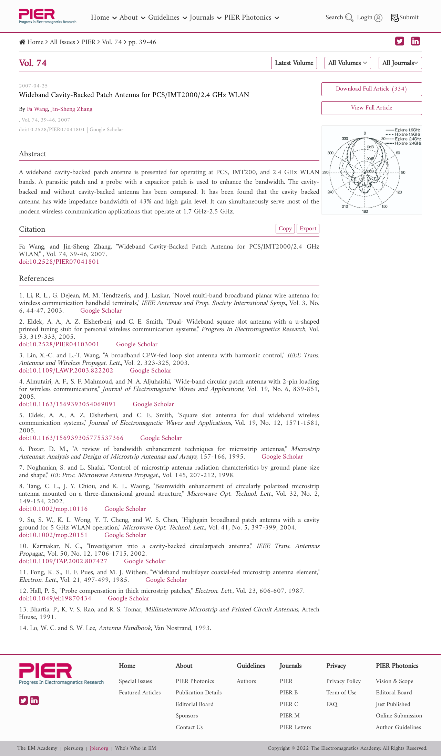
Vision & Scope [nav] (394, 681)
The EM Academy (37, 749)
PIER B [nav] (289, 692)
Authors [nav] (246, 681)
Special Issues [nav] (135, 681)
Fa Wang (37, 109)
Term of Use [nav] (341, 692)
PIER (88, 42)
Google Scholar (106, 130)
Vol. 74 (112, 42)
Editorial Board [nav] (195, 704)
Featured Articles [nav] (140, 692)
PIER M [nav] (290, 716)
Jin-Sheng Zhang (71, 109)
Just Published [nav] (393, 704)
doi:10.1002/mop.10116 (53, 509)
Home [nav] (104, 17)
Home (35, 42)
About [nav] (132, 17)
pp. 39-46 (142, 42)
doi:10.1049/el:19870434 (55, 599)
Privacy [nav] (336, 667)
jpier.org (99, 749)
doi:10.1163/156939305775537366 (71, 438)
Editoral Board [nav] (394, 692)
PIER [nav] (286, 681)
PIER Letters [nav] (295, 727)
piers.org (73, 749)
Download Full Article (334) (371, 89)
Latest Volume (294, 63)
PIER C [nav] (289, 704)
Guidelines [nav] (167, 17)
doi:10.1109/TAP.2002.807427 (63, 562)
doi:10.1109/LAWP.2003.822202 (66, 371)
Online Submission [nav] (399, 716)
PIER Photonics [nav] (251, 17)
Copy (285, 228)
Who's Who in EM (135, 749)
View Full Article (371, 108)
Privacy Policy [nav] (343, 681)
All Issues (62, 42)
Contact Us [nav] (189, 727)
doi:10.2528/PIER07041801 (52, 130)
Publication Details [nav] (199, 692)
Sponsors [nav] (187, 716)
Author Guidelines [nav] (398, 727)
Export (308, 228)
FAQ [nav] (331, 704)
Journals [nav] (206, 17)
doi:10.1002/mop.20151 (53, 535)
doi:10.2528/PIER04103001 (59, 345)
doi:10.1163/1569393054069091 (67, 405)
